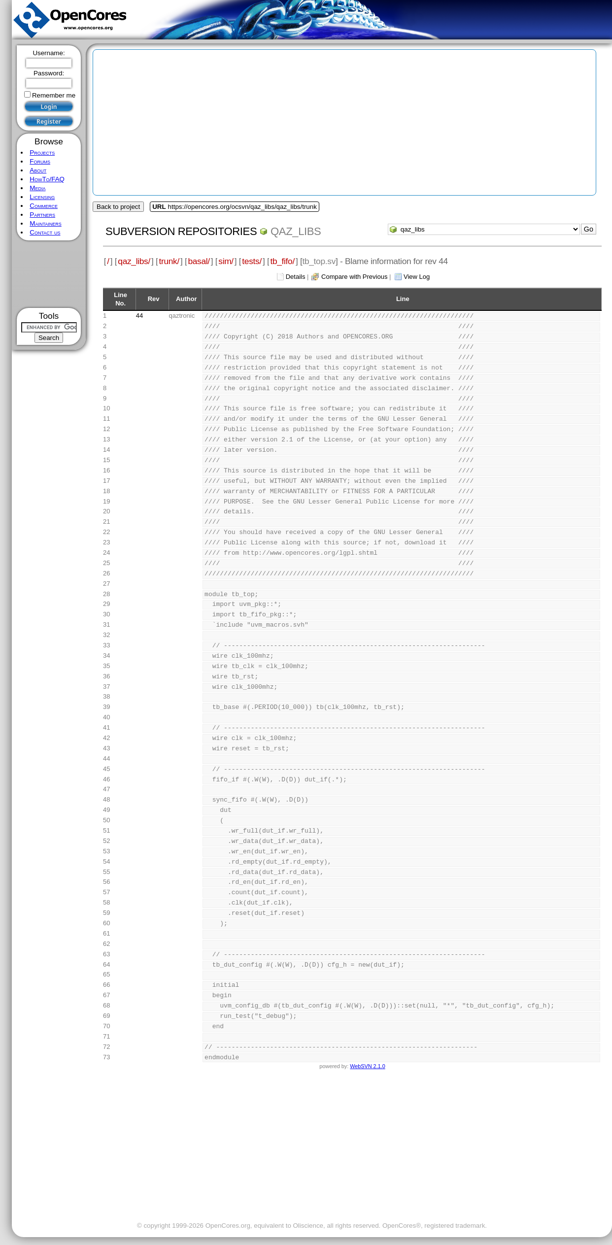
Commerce (44, 205)
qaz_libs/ (134, 261)
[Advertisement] (49, 274)
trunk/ (169, 261)
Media (37, 188)
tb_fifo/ (282, 261)
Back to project (118, 206)
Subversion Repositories (181, 231)
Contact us (45, 232)
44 (139, 315)
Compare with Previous (354, 276)
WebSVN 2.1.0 (367, 1066)
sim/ (226, 261)
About (38, 170)
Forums (40, 161)
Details (296, 276)
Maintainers (45, 223)
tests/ (252, 261)
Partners (42, 214)
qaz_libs (296, 231)
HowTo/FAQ (47, 179)
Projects (42, 152)
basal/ (198, 261)
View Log (417, 276)
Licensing (42, 197)
